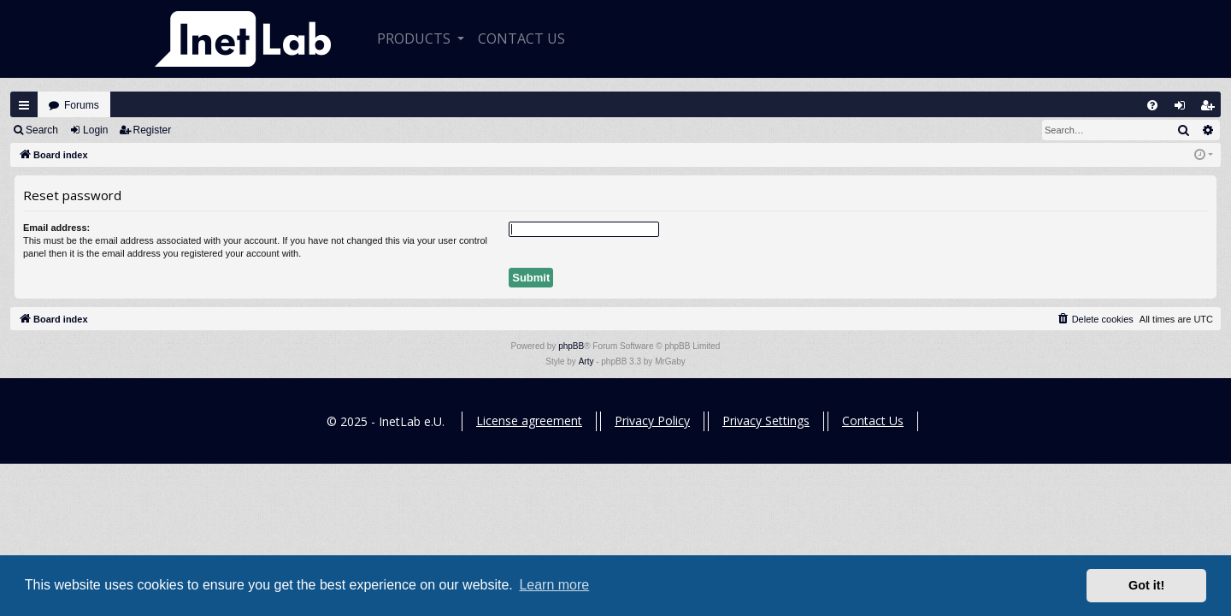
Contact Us (873, 420)
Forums (81, 105)
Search (42, 130)
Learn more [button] (554, 585)
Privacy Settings (766, 420)
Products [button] (415, 38)
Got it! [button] (1146, 585)
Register (152, 130)
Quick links (24, 105)
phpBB (571, 346)
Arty (586, 361)
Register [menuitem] (1211, 109)
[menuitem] (1152, 105)
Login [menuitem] (1184, 109)
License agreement (529, 420)
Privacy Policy (652, 420)
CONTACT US (521, 38)
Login (95, 130)
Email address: (56, 227)
